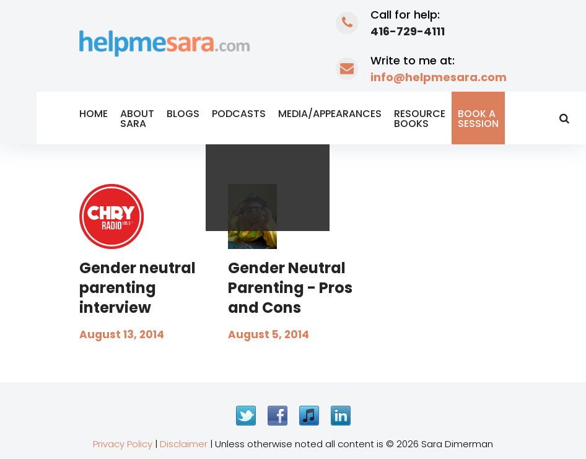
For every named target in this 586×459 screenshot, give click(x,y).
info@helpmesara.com (438, 77)
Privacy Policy (122, 443)
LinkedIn (341, 416)
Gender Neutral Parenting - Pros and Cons (290, 288)
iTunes (309, 416)
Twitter (246, 416)
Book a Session (478, 119)
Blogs (183, 114)
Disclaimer (184, 443)
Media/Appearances (330, 114)
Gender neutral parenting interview (137, 288)
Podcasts (239, 114)
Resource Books (419, 119)
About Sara (137, 119)
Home (93, 114)
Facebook (277, 416)
